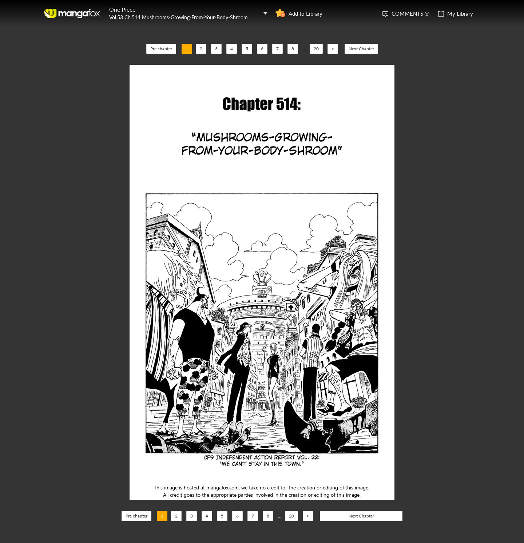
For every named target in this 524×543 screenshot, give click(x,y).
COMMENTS (410, 13)
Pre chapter (161, 48)
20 (316, 48)
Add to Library (305, 13)
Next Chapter (361, 48)
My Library (460, 13)
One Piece (122, 9)
